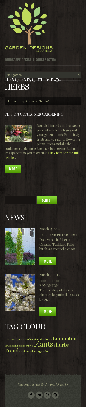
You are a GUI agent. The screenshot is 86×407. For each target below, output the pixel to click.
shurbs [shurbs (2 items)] (61, 344)
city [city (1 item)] (16, 339)
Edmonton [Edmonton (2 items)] (65, 338)
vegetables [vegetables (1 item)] (42, 351)
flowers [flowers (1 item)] (9, 345)
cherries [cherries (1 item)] (9, 339)
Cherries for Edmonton (51, 283)
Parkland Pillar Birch (59, 235)
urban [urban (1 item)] (33, 351)
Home (12, 101)
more (13, 169)
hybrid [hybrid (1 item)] (29, 345)
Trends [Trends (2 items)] (13, 350)
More (48, 261)
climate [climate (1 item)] (23, 339)
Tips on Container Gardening (34, 114)
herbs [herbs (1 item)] (22, 345)
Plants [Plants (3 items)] (43, 343)
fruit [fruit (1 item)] (15, 345)
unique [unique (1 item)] (25, 351)
